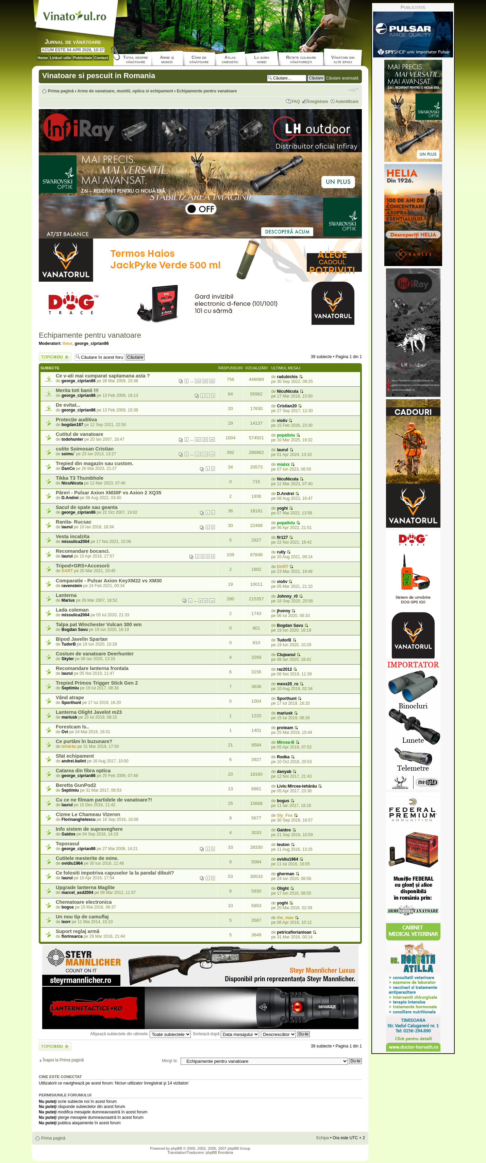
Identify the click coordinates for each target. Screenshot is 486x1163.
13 (205, 454)
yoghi (282, 508)
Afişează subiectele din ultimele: (140, 1034)
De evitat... (68, 405)
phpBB (176, 1148)
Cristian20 (287, 406)
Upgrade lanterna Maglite (85, 887)
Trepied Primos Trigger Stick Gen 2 (97, 683)
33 (205, 439)
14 (212, 454)
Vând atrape (70, 697)
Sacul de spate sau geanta (87, 507)
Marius (68, 600)
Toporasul (67, 843)
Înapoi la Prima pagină (63, 1060)
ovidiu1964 (72, 863)
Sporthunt (71, 702)
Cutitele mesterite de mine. (87, 858)
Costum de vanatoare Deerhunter (95, 653)
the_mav (285, 917)
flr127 (282, 537)
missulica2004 (75, 541)
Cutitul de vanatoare (79, 434)
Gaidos (69, 834)
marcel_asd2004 (77, 892)
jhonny (283, 611)
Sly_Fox (284, 815)
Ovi (65, 731)
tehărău (69, 746)
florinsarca (72, 936)
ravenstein (72, 585)
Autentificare (347, 101)
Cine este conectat (60, 1077)
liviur (67, 343)
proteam (285, 727)
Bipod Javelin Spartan (81, 639)
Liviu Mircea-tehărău (297, 786)
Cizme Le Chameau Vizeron (88, 814)
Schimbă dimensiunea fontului (353, 89)
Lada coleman (72, 610)
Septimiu (70, 688)
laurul (282, 449)
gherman (285, 873)
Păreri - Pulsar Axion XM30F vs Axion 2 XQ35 (108, 492)
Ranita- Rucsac (73, 522)
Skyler (68, 658)
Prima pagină (61, 91)
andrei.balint (74, 761)
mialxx (283, 464)
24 (198, 381)
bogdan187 (72, 424)
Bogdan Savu (75, 629)
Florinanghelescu (79, 819)
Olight (283, 888)
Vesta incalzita (72, 536)
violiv (282, 420)
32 (198, 439)
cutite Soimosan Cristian (85, 449)
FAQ (295, 101)
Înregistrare (317, 101)
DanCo (68, 468)
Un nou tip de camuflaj (82, 916)
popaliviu (286, 435)
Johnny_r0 (287, 596)
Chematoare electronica (84, 902)
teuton (283, 844)
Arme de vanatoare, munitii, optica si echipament (125, 91)
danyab (284, 771)
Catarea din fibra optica (83, 770)
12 (198, 454)
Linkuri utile (60, 58)
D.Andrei (70, 497)
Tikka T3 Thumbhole (79, 478)
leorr (66, 921)
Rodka (283, 757)
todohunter (72, 439)
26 (212, 381)
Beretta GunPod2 (76, 785)
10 (212, 600)
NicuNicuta (287, 391)
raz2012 (284, 669)
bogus (283, 800)
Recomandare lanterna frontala (92, 668)
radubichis (287, 376)
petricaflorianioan (294, 932)
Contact (101, 58)
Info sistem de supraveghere (89, 829)
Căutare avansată (342, 78)
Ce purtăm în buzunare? (84, 741)
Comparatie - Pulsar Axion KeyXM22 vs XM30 (109, 580)
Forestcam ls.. (72, 726)
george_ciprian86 (92, 343)
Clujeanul (286, 654)
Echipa (322, 1137)
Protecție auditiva (76, 419)
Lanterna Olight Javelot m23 (89, 712)
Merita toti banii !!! (77, 390)
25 (205, 381)
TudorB (69, 644)
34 (212, 439)
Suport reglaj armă (77, 931)
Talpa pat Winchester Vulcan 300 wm (98, 624)
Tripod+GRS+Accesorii (83, 565)
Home (42, 58)
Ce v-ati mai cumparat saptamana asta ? (103, 375)
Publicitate (82, 58)
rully (281, 552)
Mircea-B (285, 742)
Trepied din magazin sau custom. (94, 463)
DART (67, 570)
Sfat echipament (75, 756)
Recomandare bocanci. (83, 551)
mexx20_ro (287, 684)
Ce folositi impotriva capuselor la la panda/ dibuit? (115, 873)
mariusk (69, 717)
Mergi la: (170, 1060)
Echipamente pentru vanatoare (207, 91)
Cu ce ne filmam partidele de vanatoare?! (104, 800)
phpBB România (219, 1152)
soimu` (68, 454)
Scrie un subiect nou (55, 357)
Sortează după (226, 1034)
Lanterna (66, 595)
